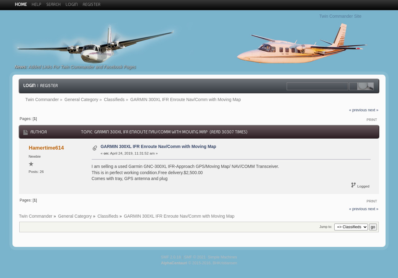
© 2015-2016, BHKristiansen (199, 263)
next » (373, 110)
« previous (358, 110)
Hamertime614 (46, 148)
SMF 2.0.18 (171, 257)
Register (49, 85)
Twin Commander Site (340, 16)
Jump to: (325, 227)
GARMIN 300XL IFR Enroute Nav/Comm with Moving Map (158, 146)
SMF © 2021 (195, 257)
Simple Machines (222, 257)
